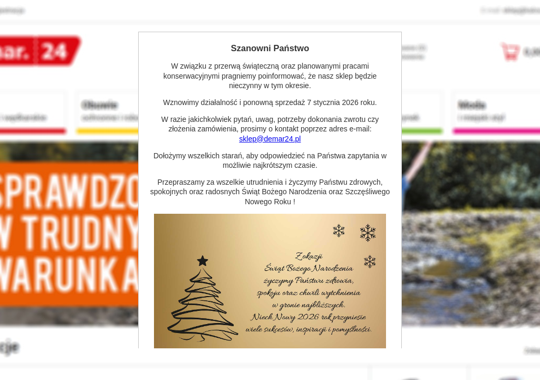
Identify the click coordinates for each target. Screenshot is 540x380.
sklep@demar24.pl (270, 139)
